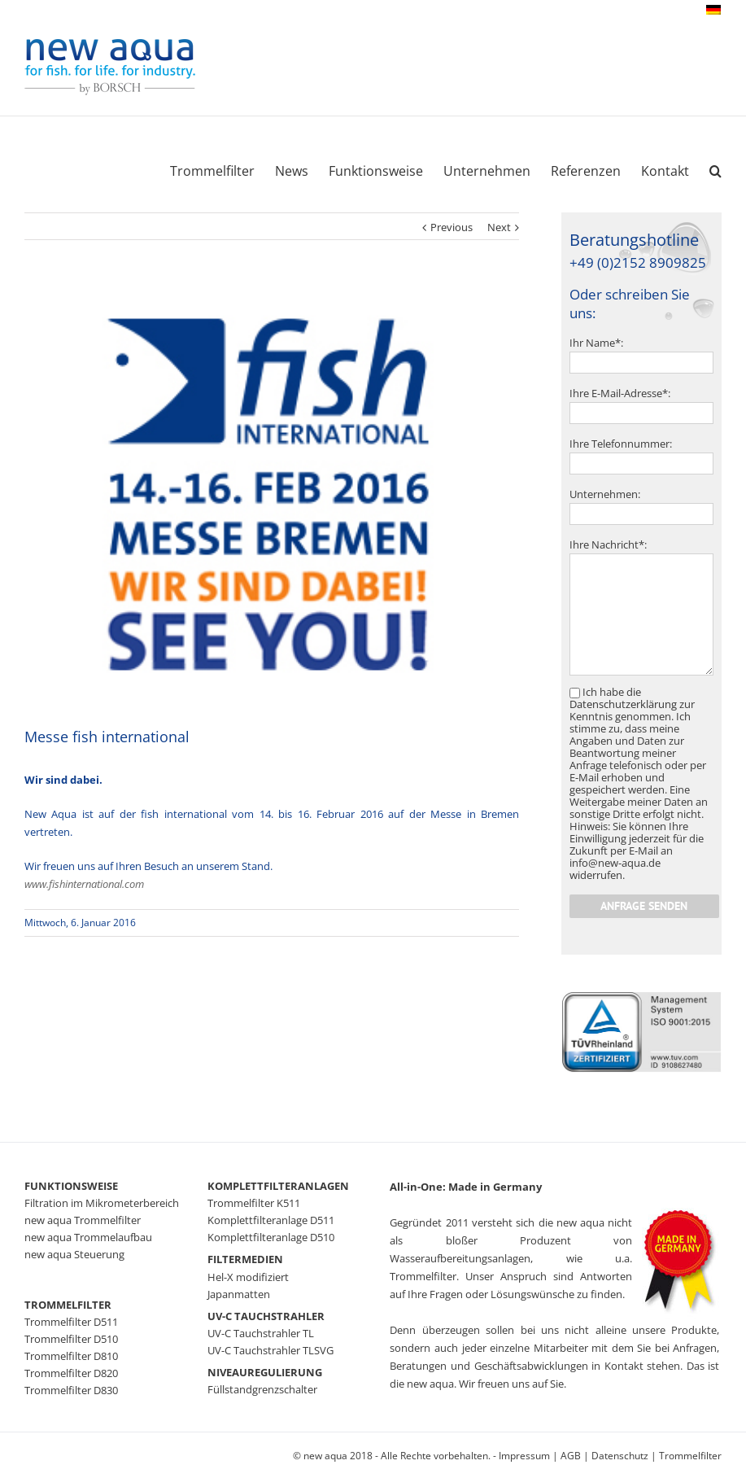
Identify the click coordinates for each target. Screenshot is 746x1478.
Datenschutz (619, 1456)
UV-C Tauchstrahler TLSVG (270, 1350)
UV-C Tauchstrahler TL (260, 1333)
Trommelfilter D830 (71, 1390)
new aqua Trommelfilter (82, 1220)
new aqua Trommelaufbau (88, 1237)
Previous (451, 227)
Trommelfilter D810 (71, 1356)
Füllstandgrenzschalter (262, 1389)
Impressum (524, 1456)
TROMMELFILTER (67, 1304)
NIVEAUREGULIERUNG (264, 1372)
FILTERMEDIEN (245, 1259)
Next (499, 227)
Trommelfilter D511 (71, 1321)
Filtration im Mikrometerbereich (101, 1203)
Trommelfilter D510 (71, 1339)
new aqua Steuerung (74, 1254)
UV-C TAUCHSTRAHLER (266, 1316)
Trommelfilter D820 (71, 1373)
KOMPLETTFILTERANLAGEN (278, 1185)
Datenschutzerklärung (623, 704)
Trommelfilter (690, 1456)
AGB (571, 1456)
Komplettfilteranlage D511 (270, 1220)
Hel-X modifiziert (248, 1277)
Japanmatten (238, 1294)
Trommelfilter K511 (253, 1203)
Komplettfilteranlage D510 (270, 1237)
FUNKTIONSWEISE (71, 1185)
